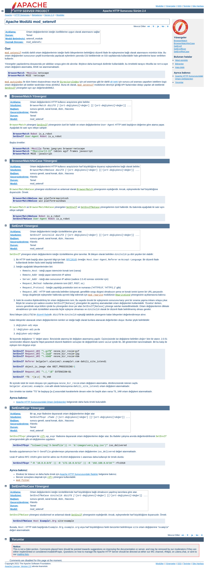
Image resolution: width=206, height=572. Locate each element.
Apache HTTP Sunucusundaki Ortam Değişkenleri (189, 77)
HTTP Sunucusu (22, 15)
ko (163, 26)
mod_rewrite (95, 295)
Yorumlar (179, 82)
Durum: (9, 35)
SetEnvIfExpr (180, 49)
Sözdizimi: (15, 105)
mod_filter (23, 480)
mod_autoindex (13, 82)
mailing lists (23, 554)
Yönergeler (170, 6)
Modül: (14, 119)
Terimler (187, 6)
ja (158, 26)
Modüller (160, 6)
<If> (43, 436)
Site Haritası (198, 6)
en (148, 26)
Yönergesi (39, 96)
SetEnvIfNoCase (181, 51)
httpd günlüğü (181, 60)
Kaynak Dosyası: (14, 42)
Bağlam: (14, 109)
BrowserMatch (180, 40)
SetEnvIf (10, 88)
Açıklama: (10, 32)
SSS (179, 6)
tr (168, 26)
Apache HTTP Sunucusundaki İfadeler (79, 474)
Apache (8, 15)
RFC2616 (71, 259)
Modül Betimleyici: (15, 38)
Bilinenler (179, 64)
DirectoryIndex (69, 82)
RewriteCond (122, 295)
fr (153, 26)
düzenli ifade (43, 314)
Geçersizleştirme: (19, 112)
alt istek (114, 81)
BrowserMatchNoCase (184, 43)
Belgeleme (37, 15)
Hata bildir (180, 67)
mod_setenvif (13, 52)
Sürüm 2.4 (49, 15)
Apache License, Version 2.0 (18, 566)
